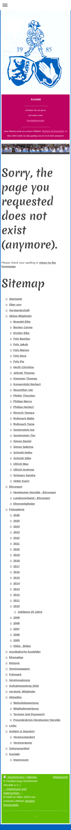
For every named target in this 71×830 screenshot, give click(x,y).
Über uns (15, 304)
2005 (16, 640)
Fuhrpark (15, 674)
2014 (16, 583)
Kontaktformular (35, 120)
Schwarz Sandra (24, 475)
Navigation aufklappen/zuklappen (35, 5)
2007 (16, 628)
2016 (16, 572)
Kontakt (14, 754)
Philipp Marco (22, 401)
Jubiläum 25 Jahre (30, 611)
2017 (16, 566)
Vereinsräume (22, 742)
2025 (16, 520)
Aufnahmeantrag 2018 (24, 685)
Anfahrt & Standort (21, 731)
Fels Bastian (21, 338)
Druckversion (14, 777)
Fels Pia (18, 361)
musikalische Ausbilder (25, 651)
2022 (16, 537)
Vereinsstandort (24, 737)
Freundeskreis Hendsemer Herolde (36, 720)
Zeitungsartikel (19, 748)
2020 (16, 549)
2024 (16, 526)
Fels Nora (19, 355)
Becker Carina (23, 327)
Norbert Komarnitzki (53, 131)
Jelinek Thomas (24, 372)
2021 (16, 543)
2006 (16, 634)
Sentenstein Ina (23, 429)
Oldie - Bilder (22, 646)
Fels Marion (21, 350)
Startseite (15, 298)
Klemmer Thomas (25, 378)
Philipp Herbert (23, 407)
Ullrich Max (21, 463)
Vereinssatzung (19, 680)
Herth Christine (23, 367)
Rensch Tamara (23, 412)
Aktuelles (15, 697)
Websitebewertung (26, 702)
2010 (16, 606)
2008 (16, 623)
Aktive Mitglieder (20, 316)
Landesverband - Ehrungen (31, 498)
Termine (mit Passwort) (29, 714)
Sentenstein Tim (24, 435)
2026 (16, 515)
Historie (14, 663)
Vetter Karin (21, 481)
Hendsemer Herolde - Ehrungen (34, 492)
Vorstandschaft (19, 310)
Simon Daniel (22, 441)
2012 (16, 594)
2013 (16, 589)
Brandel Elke (22, 321)
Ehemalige (16, 657)
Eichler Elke (21, 333)
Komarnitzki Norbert (27, 384)
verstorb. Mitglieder (22, 691)
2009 (16, 617)
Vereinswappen (19, 668)
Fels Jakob (20, 344)
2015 (16, 577)
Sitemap (31, 777)
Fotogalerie (16, 509)
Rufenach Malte (23, 418)
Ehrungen (15, 486)
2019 (16, 554)
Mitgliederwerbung (26, 708)
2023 (16, 532)
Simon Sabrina (23, 446)
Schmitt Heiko (22, 452)
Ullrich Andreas (23, 469)
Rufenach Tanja (23, 424)
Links (12, 725)
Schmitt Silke (22, 458)
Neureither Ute (23, 389)
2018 (16, 560)
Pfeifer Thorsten (24, 395)
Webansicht (60, 777)
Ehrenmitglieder (24, 503)
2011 (16, 600)
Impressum (21, 759)
